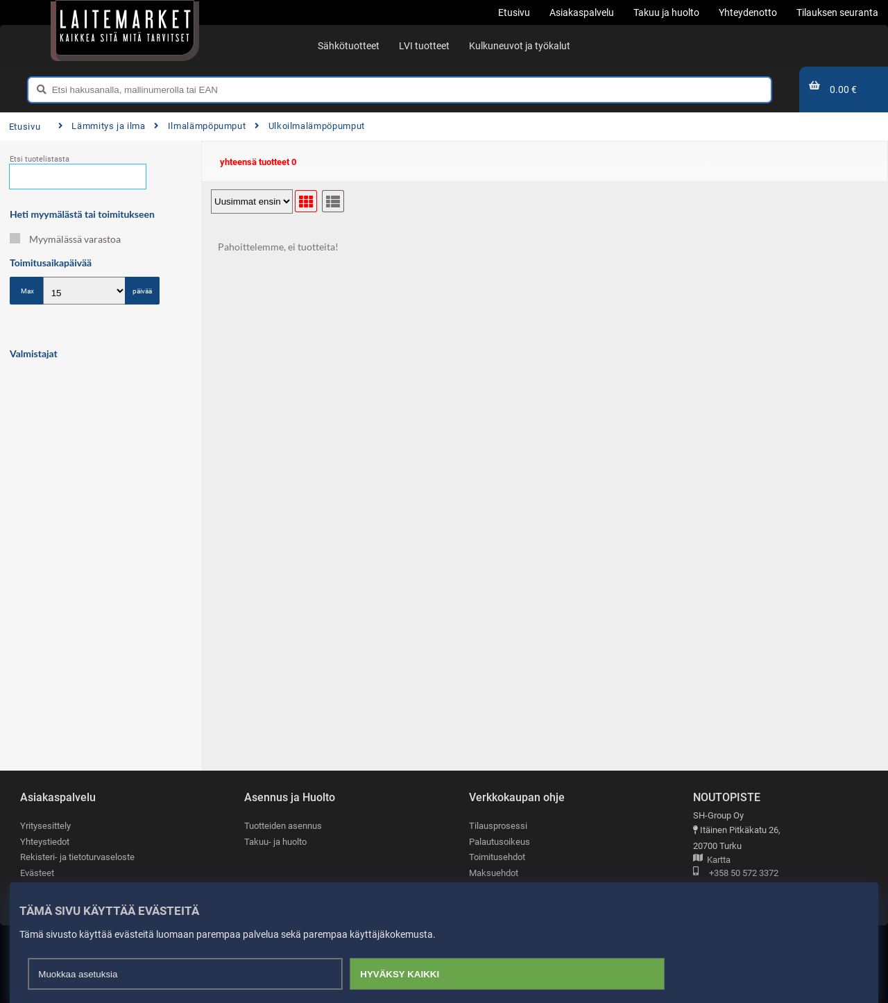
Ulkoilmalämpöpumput (310, 126)
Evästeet (37, 873)
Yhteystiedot (44, 842)
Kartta (712, 860)
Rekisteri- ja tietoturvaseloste (77, 857)
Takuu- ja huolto (275, 842)
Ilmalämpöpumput (200, 126)
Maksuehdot (493, 873)
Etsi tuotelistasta (39, 159)
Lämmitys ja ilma (102, 126)
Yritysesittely (45, 826)
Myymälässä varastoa (65, 239)
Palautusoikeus (499, 842)
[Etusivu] (125, 28)
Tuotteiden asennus (283, 826)
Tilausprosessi (498, 826)
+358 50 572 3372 (735, 873)
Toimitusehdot (497, 857)
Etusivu (24, 126)
